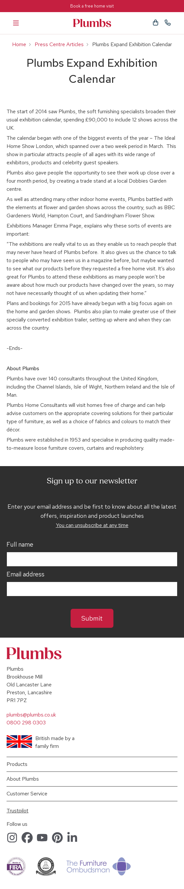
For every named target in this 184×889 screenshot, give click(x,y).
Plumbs (92, 23)
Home (19, 44)
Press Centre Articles (59, 44)
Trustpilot (17, 810)
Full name (20, 545)
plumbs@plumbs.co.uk (31, 714)
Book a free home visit (92, 6)
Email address (25, 574)
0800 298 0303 (26, 722)
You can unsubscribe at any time (92, 525)
